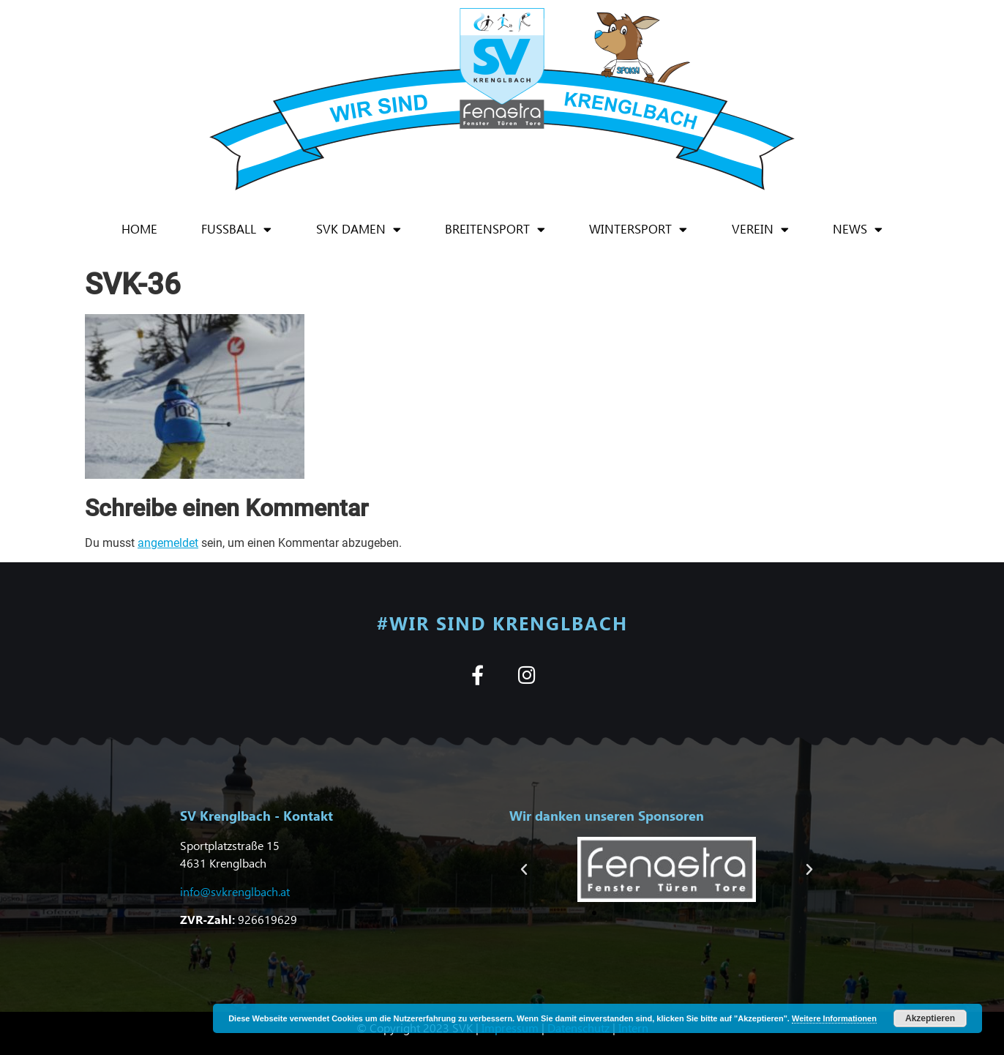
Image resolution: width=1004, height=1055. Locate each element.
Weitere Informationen (834, 1018)
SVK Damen (358, 229)
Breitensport (495, 229)
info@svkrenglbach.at (235, 891)
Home (139, 228)
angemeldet (168, 543)
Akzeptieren (930, 1018)
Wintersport (638, 229)
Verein (760, 229)
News (858, 229)
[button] (524, 869)
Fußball (236, 229)
